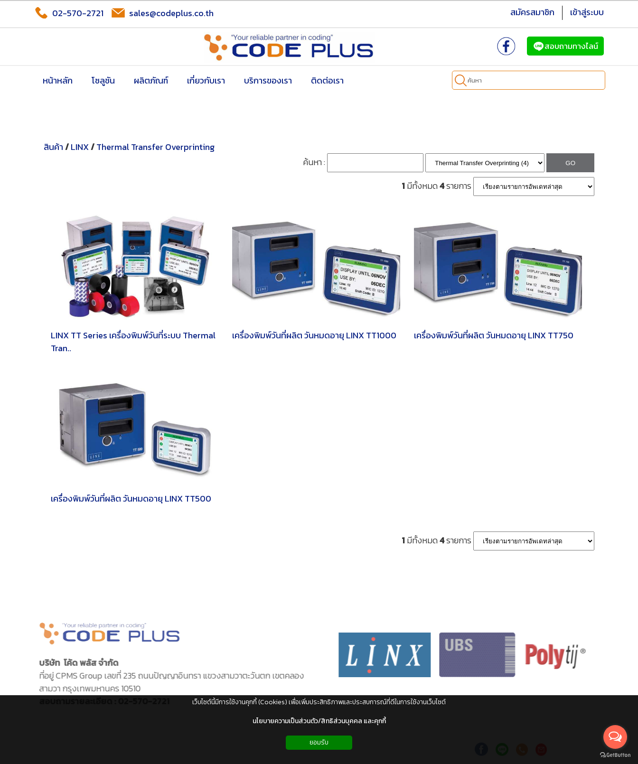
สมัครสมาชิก (532, 12)
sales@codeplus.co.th (162, 13)
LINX (80, 146)
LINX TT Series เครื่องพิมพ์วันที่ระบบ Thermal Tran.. (133, 341)
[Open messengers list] (615, 737)
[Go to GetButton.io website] (615, 754)
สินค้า (53, 146)
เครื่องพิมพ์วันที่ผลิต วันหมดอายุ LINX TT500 (131, 498)
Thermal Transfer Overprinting (155, 146)
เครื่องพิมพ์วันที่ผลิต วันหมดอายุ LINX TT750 (493, 335)
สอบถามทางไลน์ (565, 46)
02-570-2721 (68, 13)
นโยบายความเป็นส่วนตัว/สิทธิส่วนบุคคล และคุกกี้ (319, 721)
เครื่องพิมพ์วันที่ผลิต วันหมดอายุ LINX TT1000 (314, 335)
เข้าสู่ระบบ (587, 12)
